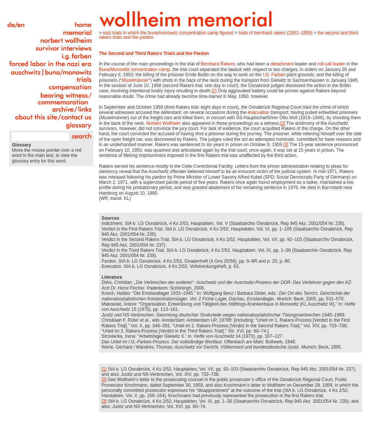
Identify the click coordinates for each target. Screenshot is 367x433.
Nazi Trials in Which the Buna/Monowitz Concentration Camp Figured (168, 32)
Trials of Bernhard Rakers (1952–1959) (275, 32)
